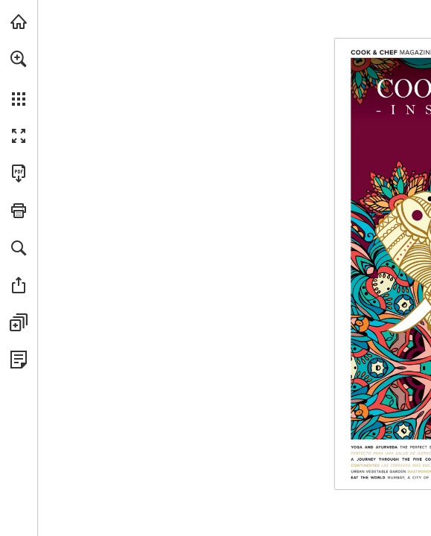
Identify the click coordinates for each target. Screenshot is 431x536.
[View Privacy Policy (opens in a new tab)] (18, 359)
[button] (18, 58)
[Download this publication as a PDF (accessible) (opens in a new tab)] (18, 173)
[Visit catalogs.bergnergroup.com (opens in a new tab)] (18, 21)
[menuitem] (18, 78)
